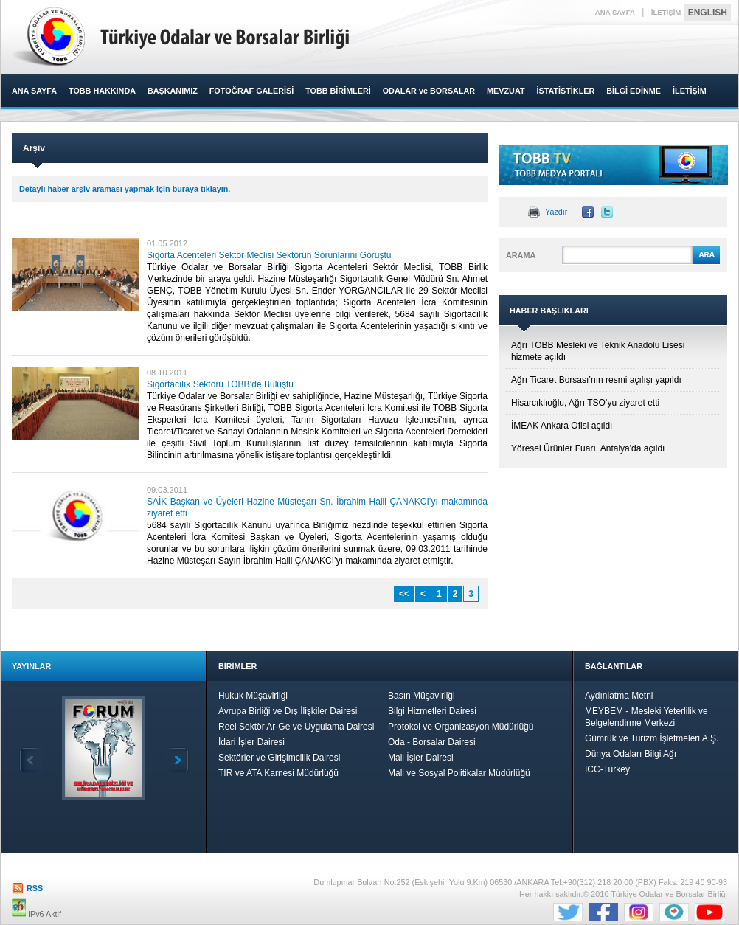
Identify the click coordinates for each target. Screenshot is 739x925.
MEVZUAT (505, 90)
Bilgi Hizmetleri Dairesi (432, 711)
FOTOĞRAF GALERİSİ (251, 90)
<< (404, 594)
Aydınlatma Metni (619, 695)
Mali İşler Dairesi (421, 757)
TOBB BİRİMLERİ (338, 90)
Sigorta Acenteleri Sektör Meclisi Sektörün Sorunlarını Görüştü (269, 255)
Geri (31, 760)
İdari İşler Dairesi (251, 742)
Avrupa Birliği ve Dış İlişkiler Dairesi (288, 711)
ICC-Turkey (607, 769)
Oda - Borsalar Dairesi (432, 742)
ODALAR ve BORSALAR (429, 90)
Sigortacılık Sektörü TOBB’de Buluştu (220, 384)
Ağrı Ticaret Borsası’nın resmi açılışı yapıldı (596, 380)
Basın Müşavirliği (421, 695)
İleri (177, 760)
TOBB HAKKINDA (102, 90)
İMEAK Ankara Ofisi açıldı (561, 425)
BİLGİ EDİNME (633, 90)
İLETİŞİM (666, 12)
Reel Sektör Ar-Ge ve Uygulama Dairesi (296, 726)
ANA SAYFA (615, 12)
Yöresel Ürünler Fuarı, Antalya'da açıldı (588, 448)
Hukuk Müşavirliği (253, 695)
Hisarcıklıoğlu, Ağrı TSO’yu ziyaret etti (585, 403)
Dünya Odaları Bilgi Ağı (630, 754)
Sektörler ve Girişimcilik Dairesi (279, 757)
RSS (35, 888)
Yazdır (556, 211)
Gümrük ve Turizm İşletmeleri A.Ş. (651, 738)
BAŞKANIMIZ (173, 90)
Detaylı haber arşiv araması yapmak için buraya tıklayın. (124, 188)
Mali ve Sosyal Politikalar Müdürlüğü (459, 773)
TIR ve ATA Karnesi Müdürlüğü (278, 773)
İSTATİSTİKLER (565, 90)
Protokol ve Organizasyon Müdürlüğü (460, 726)
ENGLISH (707, 12)
